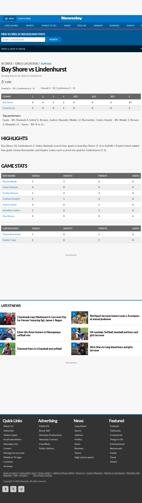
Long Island (11, 25)
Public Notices (46, 448)
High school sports (84, 457)
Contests (8, 461)
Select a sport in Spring (15, 48)
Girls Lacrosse (28, 63)
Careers (7, 448)
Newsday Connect (48, 439)
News (67, 25)
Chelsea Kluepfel (13, 198)
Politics (78, 439)
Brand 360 (44, 430)
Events (130, 25)
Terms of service (10, 473)
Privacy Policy (44, 473)
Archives (8, 466)
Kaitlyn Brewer (12, 193)
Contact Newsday (94, 473)
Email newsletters (13, 439)
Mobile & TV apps (13, 457)
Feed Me (81, 25)
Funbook (114, 426)
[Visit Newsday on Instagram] (21, 489)
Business (114, 25)
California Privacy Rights (63, 473)
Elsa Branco (11, 216)
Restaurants (116, 448)
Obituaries (115, 430)
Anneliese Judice (13, 210)
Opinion (98, 25)
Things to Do (116, 439)
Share (8, 82)
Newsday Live (11, 443)
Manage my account (14, 452)
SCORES (8, 63)
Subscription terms (28, 473)
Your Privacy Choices (42, 475)
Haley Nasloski (12, 187)
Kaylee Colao (11, 239)
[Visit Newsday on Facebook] (5, 489)
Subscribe (9, 430)
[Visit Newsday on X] (13, 489)
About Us (8, 426)
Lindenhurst (11, 108)
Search (56, 39)
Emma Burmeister (14, 234)
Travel (113, 457)
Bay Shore (10, 102)
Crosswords (116, 435)
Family (113, 452)
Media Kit (44, 426)
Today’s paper (10, 435)
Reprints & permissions (114, 473)
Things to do (49, 25)
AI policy (23, 475)
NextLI (113, 461)
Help (15, 475)
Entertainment (117, 443)
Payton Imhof (12, 204)
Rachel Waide (12, 181)
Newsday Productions (50, 435)
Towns (78, 452)
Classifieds (44, 443)
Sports (30, 25)
